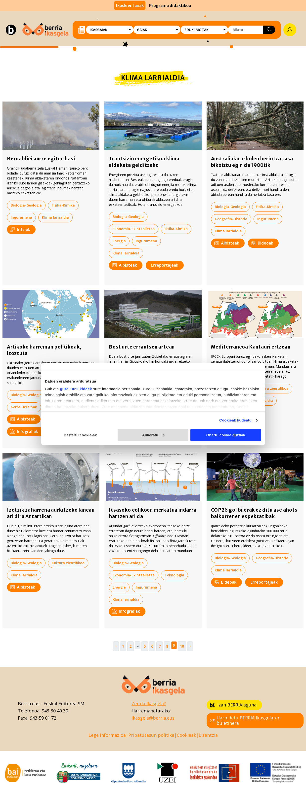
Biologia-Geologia (26, 205)
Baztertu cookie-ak (80, 435)
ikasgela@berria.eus (153, 718)
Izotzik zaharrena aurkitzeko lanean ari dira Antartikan (51, 513)
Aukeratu (153, 435)
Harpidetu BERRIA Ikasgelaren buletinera (245, 720)
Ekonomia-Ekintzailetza (134, 228)
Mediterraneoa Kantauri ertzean (251, 347)
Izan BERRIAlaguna (233, 705)
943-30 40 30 (55, 711)
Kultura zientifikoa (272, 388)
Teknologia (174, 575)
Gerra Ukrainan (24, 407)
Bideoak (262, 243)
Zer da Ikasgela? (148, 703)
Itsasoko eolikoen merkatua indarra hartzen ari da (152, 513)
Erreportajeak (164, 265)
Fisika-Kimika (63, 205)
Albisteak (124, 265)
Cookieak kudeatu (235, 420)
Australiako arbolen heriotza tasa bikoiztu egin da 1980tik (252, 162)
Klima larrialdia (55, 217)
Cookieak (186, 735)
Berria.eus (29, 703)
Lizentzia (208, 735)
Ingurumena (21, 217)
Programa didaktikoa (170, 5)
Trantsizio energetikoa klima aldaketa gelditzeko (144, 162)
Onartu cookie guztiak (225, 435)
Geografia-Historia (231, 218)
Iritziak (20, 229)
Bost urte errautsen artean (142, 347)
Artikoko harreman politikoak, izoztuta (44, 350)
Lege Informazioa (107, 735)
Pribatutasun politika (151, 735)
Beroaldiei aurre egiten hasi (41, 159)
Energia (119, 241)
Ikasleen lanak (130, 5)
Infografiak (24, 431)
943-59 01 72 (43, 718)
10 (182, 646)
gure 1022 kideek (76, 389)
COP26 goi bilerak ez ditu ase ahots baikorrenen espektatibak (254, 513)
